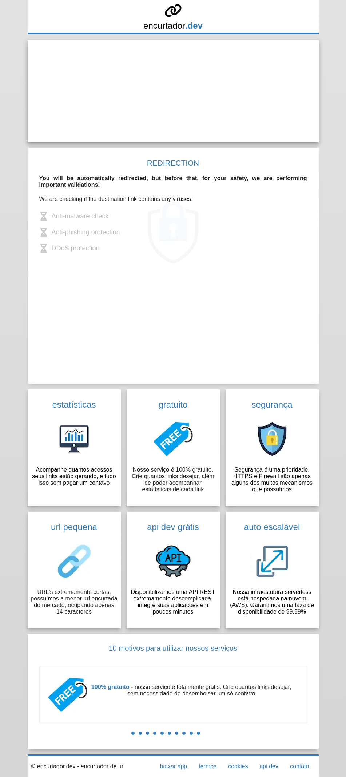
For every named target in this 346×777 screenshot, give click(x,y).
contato (299, 766)
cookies (238, 766)
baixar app (173, 766)
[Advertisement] (173, 91)
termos (207, 766)
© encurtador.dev (53, 766)
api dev (268, 766)
